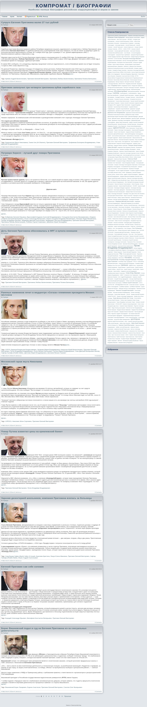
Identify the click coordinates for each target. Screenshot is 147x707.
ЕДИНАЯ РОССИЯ (119, 128)
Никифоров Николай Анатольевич (116, 224)
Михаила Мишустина (137, 209)
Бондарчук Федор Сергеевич (120, 70)
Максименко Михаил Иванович (133, 189)
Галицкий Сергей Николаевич (126, 95)
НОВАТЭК (132, 226)
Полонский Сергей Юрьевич (114, 240)
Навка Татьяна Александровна (122, 220)
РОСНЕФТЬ (128, 258)
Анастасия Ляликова (135, 51)
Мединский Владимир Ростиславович (130, 203)
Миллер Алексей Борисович (131, 205)
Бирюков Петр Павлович (135, 66)
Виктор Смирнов (120, 81)
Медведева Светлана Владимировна (59, 220)
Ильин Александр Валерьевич (35, 219)
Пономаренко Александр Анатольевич (117, 242)
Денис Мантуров (136, 110)
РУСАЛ (135, 261)
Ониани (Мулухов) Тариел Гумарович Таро (128, 230)
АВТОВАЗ (129, 39)
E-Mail (3, 81)
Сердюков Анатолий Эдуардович (129, 271)
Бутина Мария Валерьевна (138, 72)
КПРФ (123, 172)
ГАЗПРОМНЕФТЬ (132, 93)
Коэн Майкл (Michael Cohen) (114, 172)
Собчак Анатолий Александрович (134, 280)
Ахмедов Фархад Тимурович (137, 56)
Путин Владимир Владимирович (21, 351)
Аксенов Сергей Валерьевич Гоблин (124, 41)
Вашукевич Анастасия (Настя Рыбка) (125, 76)
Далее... (71, 74)
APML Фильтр (43, 16)
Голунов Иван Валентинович (123, 101)
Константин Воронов (123, 168)
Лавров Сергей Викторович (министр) (117, 178)
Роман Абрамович (137, 255)
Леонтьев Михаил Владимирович (116, 182)
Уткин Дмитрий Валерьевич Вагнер (87, 351)
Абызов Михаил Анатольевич (133, 37)
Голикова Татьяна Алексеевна (121, 99)
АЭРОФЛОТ (111, 58)
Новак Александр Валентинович (122, 226)
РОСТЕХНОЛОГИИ (113, 259)
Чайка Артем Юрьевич (113, 323)
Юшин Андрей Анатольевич (28, 558)
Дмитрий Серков (116, 118)
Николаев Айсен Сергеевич (22, 421)
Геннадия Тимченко (130, 97)
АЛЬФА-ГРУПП (126, 49)
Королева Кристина (43, 556)
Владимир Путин (116, 85)
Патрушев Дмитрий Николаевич (122, 232)
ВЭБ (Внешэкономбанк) (133, 91)
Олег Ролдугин (127, 228)
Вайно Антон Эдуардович (114, 74)
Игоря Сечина (118, 141)
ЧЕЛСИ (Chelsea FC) (113, 325)
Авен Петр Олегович (122, 39)
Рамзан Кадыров (118, 252)
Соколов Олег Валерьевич (73, 687)
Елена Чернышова (130, 128)
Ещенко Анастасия (33, 687)
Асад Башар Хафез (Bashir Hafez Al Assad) (20, 556)
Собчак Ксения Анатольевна (115, 282)
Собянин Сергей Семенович (36, 222)
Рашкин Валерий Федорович (130, 252)
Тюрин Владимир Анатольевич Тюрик (125, 302)
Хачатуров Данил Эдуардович (115, 315)
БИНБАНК (126, 66)
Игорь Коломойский (140, 139)
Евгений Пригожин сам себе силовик (22, 566)
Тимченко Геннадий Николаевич (125, 290)
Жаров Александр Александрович (122, 130)
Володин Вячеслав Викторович (115, 87)
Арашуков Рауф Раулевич (137, 54)
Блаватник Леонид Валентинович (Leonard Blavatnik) (120, 68)
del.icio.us (18, 81)
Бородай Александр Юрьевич (15, 618)
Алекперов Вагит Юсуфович (127, 43)
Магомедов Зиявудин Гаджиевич (122, 187)
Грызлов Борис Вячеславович (121, 106)
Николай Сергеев (129, 224)
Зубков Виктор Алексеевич (133, 135)
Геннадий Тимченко (120, 97)
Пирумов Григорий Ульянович (136, 236)
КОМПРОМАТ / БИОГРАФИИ (73, 5)
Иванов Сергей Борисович (125, 137)
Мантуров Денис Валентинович (115, 195)
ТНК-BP (128, 294)
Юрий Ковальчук (112, 336)
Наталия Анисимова (118, 222)
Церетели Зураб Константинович (116, 321)
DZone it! (12, 81)
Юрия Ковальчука (130, 336)
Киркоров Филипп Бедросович (115, 155)
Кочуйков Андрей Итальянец (137, 170)
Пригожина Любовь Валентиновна (62, 79)
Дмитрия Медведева (126, 118)
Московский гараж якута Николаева (21, 361)
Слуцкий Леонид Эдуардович (121, 279)
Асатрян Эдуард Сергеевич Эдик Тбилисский (119, 56)
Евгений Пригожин (131, 124)
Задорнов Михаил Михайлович (133, 132)
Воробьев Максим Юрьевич (123, 89)
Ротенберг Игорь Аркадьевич (125, 261)
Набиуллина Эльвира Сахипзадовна (121, 218)
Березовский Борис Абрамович (115, 66)
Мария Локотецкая (112, 197)
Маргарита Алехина (138, 195)
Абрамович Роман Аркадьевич (116, 37)
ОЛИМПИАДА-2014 (112, 230)
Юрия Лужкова (138, 336)
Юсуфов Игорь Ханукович (114, 338)
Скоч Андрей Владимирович (125, 277)
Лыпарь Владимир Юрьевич (11, 220)
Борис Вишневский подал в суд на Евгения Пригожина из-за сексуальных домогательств (44, 629)
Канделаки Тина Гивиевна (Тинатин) (126, 147)
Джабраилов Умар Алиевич (132, 114)
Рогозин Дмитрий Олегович (129, 254)
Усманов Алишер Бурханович (129, 304)
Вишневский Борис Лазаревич (15, 687)
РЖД (120, 254)
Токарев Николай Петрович (137, 294)
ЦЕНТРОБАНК (135, 319)
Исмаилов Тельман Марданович (124, 143)
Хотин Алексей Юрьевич (131, 317)
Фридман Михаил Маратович (127, 311)
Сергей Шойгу (136, 269)
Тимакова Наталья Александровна (127, 288)
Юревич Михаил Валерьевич (136, 334)
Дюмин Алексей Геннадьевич (136, 122)
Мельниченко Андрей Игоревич (115, 205)
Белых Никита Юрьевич (118, 64)
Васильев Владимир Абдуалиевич (129, 74)
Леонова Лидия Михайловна (86, 219)
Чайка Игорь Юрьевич (125, 323)
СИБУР (121, 275)
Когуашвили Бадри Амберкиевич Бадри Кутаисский (129, 160)
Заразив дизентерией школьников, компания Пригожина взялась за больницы (46, 498)
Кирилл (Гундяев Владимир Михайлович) (60, 219)
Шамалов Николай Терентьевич (122, 329)
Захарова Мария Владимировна (48, 349)
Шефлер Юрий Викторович (122, 331)
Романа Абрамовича (113, 257)
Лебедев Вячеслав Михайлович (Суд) (120, 180)
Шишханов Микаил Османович (120, 333)
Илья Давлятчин (126, 141)
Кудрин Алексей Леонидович (131, 174)
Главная (4, 16)
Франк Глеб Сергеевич (113, 311)
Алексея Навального (128, 47)
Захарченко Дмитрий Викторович (116, 133)
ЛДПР (109, 180)
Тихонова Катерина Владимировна (121, 292)
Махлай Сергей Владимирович (120, 199)
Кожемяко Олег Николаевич (114, 162)
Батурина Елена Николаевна (115, 60)
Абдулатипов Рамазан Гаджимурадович (117, 35)
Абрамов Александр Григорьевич (136, 35)
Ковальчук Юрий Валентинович (72, 349)
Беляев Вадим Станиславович (132, 64)
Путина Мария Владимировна (63, 351)
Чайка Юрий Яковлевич (137, 323)
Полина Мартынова (140, 238)
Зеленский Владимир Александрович (134, 133)
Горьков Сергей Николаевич (137, 101)
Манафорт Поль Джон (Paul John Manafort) (133, 193)
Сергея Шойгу (116, 271)
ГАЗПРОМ (116, 93)
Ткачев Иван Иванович (120, 294)
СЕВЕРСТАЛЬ (132, 265)
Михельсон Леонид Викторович (130, 211)
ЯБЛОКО (120, 340)
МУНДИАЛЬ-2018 (133, 215)
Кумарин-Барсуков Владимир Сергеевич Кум (131, 176)
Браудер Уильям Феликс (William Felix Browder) (119, 72)
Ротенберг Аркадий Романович (127, 259)
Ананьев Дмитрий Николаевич (121, 51)
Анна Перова (127, 52)
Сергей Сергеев (139, 267)
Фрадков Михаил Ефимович (124, 309)
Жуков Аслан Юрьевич (119, 132)
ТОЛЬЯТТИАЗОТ (112, 296)
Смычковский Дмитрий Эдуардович (116, 280)
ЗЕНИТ (109, 135)
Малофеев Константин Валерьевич (39, 618)
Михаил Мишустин (117, 209)
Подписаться (30, 16)
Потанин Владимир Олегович (115, 243)
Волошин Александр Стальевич (131, 87)
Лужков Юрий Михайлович (125, 186)
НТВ (114, 228)
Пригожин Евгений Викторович (38, 79)
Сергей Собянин (112, 269)
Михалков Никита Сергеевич (115, 211)
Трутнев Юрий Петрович (114, 300)
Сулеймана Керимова (134, 286)
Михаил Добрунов (135, 207)
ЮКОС (127, 334)
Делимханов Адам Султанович (123, 110)
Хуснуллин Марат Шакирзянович (122, 319)
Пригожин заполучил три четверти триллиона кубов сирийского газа (41, 87)
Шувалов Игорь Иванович (134, 333)
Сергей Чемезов (128, 269)
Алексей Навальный (130, 45)
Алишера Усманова (112, 49)
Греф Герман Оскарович (114, 103)
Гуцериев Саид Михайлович (123, 108)
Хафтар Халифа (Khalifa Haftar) (12, 353)
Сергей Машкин (122, 267)
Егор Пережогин (122, 126)
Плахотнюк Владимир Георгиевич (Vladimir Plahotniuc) (121, 238)
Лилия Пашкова (135, 184)
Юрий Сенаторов (120, 336)
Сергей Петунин (130, 267)
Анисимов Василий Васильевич (115, 52)
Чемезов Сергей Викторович (127, 325)
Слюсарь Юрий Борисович (135, 279)
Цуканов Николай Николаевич (135, 321)
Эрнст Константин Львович (118, 334)
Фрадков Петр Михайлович (138, 309)
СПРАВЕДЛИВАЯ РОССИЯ (121, 284)
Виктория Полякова (129, 81)
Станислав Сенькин (134, 284)
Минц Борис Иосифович (124, 207)
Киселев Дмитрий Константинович (131, 155)
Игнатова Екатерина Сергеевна (126, 139)
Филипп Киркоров (112, 309)
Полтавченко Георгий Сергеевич (130, 240)
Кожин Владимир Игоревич (128, 162)
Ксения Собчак (119, 174)
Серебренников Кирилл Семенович (116, 273)
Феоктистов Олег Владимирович (134, 307)
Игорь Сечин (111, 141)
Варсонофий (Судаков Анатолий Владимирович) (44, 217)
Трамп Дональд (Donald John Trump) (123, 298)
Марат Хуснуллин (128, 195)
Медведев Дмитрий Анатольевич (33, 220)
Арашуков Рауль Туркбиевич (123, 54)
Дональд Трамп (135, 118)
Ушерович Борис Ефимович (126, 306)
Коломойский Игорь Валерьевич (129, 166)
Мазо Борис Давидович (119, 189)
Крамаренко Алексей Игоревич (133, 172)
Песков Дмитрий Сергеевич (121, 234)
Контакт (19, 16)
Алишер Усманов (138, 47)
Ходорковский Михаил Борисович (131, 315)
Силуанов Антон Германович (131, 275)
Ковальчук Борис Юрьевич (120, 159)
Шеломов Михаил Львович (56, 353)
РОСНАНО (121, 257)
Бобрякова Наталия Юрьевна (15, 217)
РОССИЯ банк (136, 257)
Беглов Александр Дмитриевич (130, 60)
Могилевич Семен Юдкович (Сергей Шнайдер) (131, 213)
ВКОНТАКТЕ (122, 83)
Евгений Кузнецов (122, 124)
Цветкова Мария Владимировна (35, 353)
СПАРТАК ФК (111, 284)
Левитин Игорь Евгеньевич (136, 180)
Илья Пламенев (135, 141)
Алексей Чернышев (118, 47)
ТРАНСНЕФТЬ (137, 298)
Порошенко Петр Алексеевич (134, 242)
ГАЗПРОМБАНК (123, 93)
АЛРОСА (8, 421)
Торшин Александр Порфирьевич (125, 296)
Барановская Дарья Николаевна (16, 142)
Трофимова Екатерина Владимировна (82, 142)
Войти (143, 16)
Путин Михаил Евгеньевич (43, 351)
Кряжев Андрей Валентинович (16, 79)
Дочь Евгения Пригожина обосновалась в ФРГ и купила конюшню (39, 231)
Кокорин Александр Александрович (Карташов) (126, 164)
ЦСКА (125, 321)
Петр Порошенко (138, 234)
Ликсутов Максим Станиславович (122, 184)
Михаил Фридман (127, 209)
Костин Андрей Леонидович (123, 170)
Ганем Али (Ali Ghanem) (37, 142)
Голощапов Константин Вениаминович (75, 217)
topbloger (5, 25)
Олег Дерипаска (119, 228)
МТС (127, 215)
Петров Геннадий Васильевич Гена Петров (118, 236)
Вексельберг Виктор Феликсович (122, 79)
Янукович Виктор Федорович (126, 342)
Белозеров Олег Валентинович (125, 62)
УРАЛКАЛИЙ (118, 304)
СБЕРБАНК (124, 265)
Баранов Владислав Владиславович (23, 349)
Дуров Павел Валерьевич (122, 122)
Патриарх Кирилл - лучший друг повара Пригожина (30, 153)
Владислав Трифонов (137, 85)
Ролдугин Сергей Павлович (126, 255)
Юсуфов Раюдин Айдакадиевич (129, 338)
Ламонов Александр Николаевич (135, 178)
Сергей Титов (119, 269)
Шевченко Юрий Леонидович (57, 222)
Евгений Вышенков (112, 124)
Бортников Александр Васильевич (135, 70)
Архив (12, 16)
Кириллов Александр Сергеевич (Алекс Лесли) (131, 153)
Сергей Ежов (139, 265)
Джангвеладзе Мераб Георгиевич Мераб (118, 116)
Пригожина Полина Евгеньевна (85, 79)
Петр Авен (131, 234)
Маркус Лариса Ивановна (124, 197)
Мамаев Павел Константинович (133, 191)
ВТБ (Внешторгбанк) (120, 91)
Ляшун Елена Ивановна (58, 556)
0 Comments (98, 81)
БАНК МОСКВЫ (118, 58)
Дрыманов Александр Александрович (121, 120)
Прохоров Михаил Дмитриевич (125, 246)
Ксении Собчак (111, 174)
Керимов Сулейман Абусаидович (128, 149)
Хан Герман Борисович (134, 313)
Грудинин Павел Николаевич (123, 105)
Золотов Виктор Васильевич (119, 135)
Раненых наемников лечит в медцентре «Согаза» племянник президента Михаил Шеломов (47, 293)
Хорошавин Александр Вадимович (116, 317)
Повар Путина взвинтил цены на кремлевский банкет (32, 431)
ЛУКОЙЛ (135, 186)
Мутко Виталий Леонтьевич (120, 216)
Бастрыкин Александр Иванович (132, 58)
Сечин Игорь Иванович (133, 273)
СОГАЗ (7, 349)
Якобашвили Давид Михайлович (131, 340)
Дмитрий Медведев (133, 116)
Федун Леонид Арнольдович (118, 307)
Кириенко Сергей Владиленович (127, 151)
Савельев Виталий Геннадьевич (126, 263)
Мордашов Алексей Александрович (116, 215)
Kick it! (7, 81)
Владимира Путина (126, 85)
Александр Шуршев (119, 45)
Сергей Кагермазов (112, 267)
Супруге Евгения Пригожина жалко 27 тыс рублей (29, 22)
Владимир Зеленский (131, 83)
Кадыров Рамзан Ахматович (121, 145)
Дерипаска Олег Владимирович (116, 112)
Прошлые (67, 696)
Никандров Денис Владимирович (132, 222)
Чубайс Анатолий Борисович (123, 327)
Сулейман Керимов (124, 286)
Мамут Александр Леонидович (115, 193)
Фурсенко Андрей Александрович (119, 313)
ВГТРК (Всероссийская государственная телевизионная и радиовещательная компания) (125, 77)
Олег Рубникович (137, 228)
